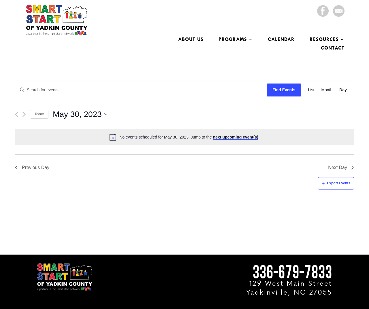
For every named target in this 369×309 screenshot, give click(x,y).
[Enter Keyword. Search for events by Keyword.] (141, 90)
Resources (324, 39)
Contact (332, 48)
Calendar (281, 39)
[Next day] (24, 114)
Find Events (283, 90)
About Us (191, 39)
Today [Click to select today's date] (39, 114)
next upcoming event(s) (235, 137)
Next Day (337, 167)
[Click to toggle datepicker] (80, 114)
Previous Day (35, 167)
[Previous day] (16, 114)
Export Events (338, 183)
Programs (233, 39)
